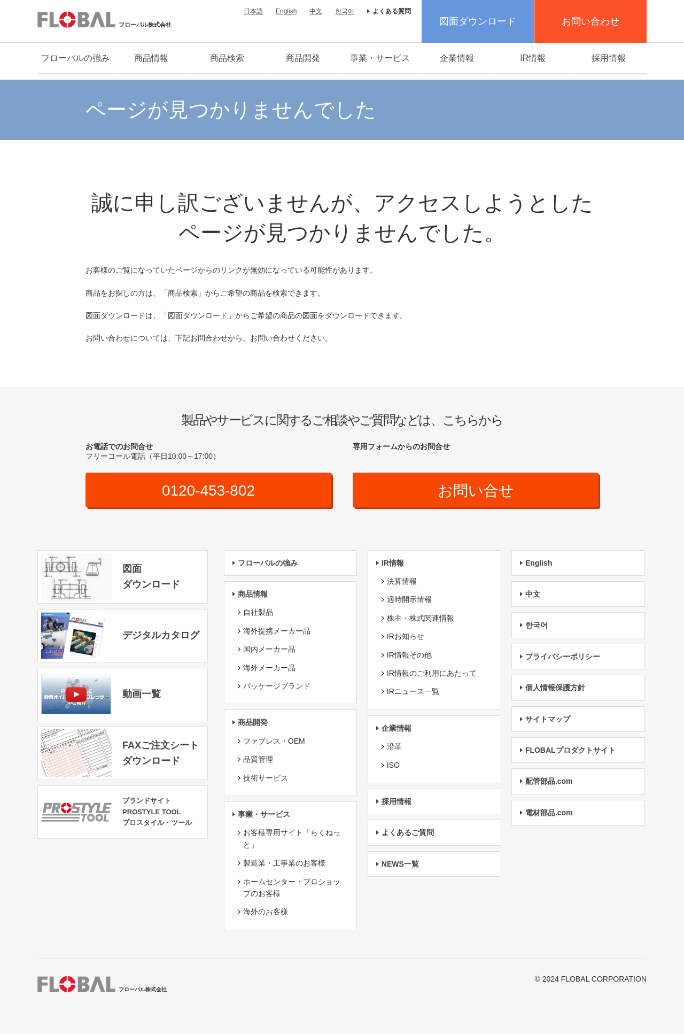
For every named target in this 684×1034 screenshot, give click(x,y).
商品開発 (303, 58)
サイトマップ (547, 719)
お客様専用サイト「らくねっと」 (291, 838)
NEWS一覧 (400, 864)
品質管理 (258, 759)
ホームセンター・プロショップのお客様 (291, 887)
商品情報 (151, 58)
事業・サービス (380, 58)
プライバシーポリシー (562, 656)
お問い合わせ (590, 21)
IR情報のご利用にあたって (432, 673)
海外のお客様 (265, 911)
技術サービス (265, 778)
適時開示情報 (409, 600)
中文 (315, 11)
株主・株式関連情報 (420, 618)
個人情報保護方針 (555, 687)
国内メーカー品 (269, 649)
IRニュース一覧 (413, 691)
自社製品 (258, 612)
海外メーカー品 (269, 667)
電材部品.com (549, 812)
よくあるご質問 (408, 832)
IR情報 (533, 58)
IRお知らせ (405, 636)
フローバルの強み (75, 58)
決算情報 (402, 581)
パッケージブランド (276, 686)
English (286, 11)
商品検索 (227, 58)
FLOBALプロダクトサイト (570, 750)
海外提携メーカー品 (276, 631)
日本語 (253, 11)
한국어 (344, 11)
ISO (393, 765)
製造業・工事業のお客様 (284, 863)
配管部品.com (549, 781)
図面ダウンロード (477, 21)
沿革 (394, 746)
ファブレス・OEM (274, 741)
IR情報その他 (409, 655)
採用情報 (609, 58)
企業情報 (457, 58)
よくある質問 (391, 11)
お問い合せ (476, 490)
